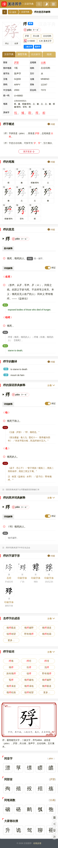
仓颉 (32, 79)
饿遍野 (29, 627)
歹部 (16, 62)
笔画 (5, 104)
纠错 (51, 124)
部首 (5, 62)
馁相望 (11, 634)
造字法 (6, 73)
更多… (11, 640)
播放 (7, 43)
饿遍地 (29, 679)
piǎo (51, 758)
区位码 (33, 90)
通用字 (37, 47)
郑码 (5, 84)
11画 (43, 62)
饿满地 (29, 686)
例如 (30, 259)
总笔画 (33, 62)
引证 (6, 427)
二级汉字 (28, 47)
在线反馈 (37, 843)
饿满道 (46, 627)
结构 (32, 68)
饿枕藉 (46, 634)
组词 (49, 54)
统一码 (6, 95)
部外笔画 (7, 68)
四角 (32, 84)
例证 (53, 267)
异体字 (6, 112)
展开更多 (29, 151)
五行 (32, 73)
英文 (6, 304)
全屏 (16, 43)
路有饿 (11, 673)
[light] (46, 4)
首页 (12, 12)
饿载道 (11, 627)
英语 (6, 369)
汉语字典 (29, 4)
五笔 (5, 79)
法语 (6, 375)
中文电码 (7, 90)
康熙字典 (22, 54)
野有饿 (29, 634)
